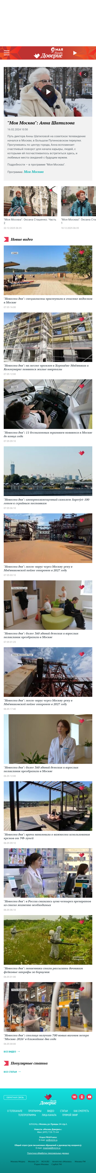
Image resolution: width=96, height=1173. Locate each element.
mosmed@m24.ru (51, 1148)
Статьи (64, 1111)
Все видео (10, 1051)
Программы (34, 1111)
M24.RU (45, 1161)
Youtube (89, 1097)
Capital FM (57, 1164)
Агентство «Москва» (62, 1161)
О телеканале (14, 1111)
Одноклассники (82, 1097)
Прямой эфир (75, 53)
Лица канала (49, 1115)
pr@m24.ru (51, 1140)
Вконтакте (74, 1097)
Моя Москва (34, 171)
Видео (50, 1111)
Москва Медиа (18, 1161)
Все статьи (10, 1072)
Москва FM (80, 1161)
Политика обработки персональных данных (48, 1153)
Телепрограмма (27, 1115)
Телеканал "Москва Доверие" (48, 55)
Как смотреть (81, 1111)
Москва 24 (33, 1161)
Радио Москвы (41, 1164)
